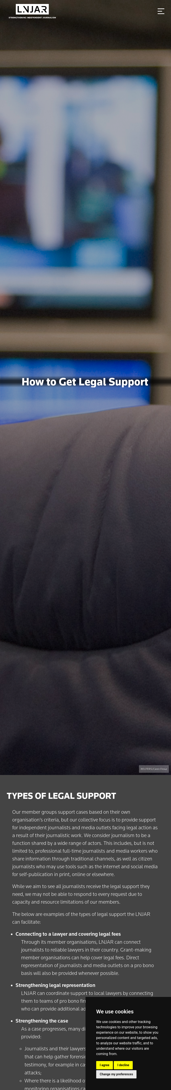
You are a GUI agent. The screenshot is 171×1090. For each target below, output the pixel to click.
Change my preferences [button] (116, 1074)
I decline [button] (123, 1065)
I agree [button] (104, 1065)
